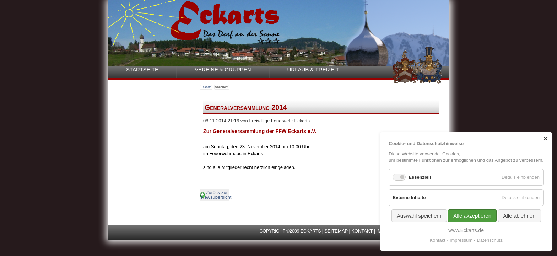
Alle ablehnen (519, 216)
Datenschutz (489, 240)
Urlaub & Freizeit (313, 69)
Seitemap (336, 231)
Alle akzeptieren (472, 216)
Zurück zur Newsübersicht (215, 195)
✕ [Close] (545, 139)
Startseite (142, 69)
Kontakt (362, 231)
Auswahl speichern (419, 216)
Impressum (461, 240)
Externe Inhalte (409, 197)
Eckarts (206, 87)
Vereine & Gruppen (223, 69)
